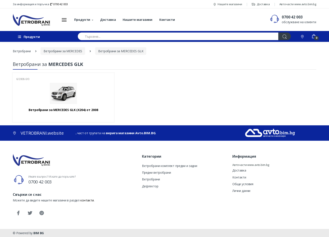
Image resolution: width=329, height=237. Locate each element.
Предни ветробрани (156, 172)
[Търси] (284, 36)
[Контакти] (303, 36)
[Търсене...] (178, 36)
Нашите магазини (227, 4)
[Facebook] (18, 213)
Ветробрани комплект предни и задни (169, 166)
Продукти (82, 20)
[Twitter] (29, 213)
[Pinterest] (41, 213)
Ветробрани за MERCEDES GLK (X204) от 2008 (63, 110)
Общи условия (242, 184)
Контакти (167, 20)
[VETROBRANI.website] (31, 20)
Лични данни (241, 191)
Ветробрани (151, 179)
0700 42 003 (59, 4)
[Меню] (64, 20)
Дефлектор (150, 186)
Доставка (260, 4)
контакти (87, 200)
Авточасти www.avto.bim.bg (297, 4)
